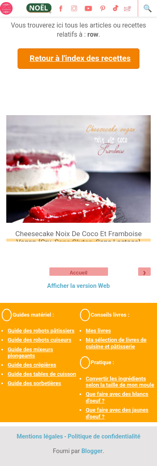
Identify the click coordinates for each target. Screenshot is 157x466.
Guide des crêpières (32, 365)
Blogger (92, 451)
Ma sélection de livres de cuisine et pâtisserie (116, 343)
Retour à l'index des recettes (80, 58)
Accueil (78, 273)
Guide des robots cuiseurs (39, 340)
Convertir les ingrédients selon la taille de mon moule (120, 381)
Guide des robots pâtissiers (41, 330)
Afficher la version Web (78, 286)
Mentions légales (40, 436)
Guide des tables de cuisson (42, 374)
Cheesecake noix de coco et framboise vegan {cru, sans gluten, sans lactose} (78, 237)
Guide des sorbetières (34, 383)
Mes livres (98, 330)
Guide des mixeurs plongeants (30, 352)
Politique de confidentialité (104, 436)
